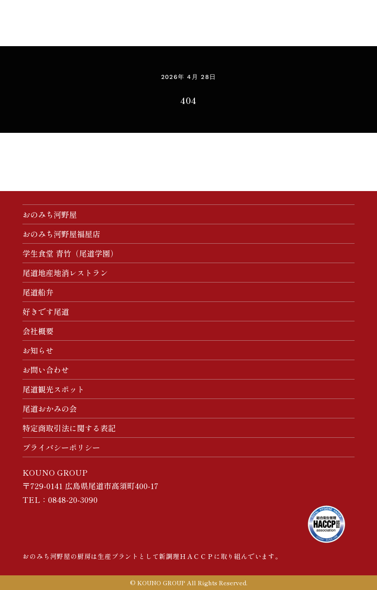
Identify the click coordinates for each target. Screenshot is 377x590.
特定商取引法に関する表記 (69, 427)
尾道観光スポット (53, 389)
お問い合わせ (45, 369)
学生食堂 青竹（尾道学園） (70, 253)
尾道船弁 (38, 292)
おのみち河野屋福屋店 (61, 233)
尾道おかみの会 (49, 408)
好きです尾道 (45, 311)
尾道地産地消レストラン (65, 272)
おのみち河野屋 (49, 214)
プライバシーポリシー (61, 447)
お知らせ (38, 350)
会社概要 (38, 330)
